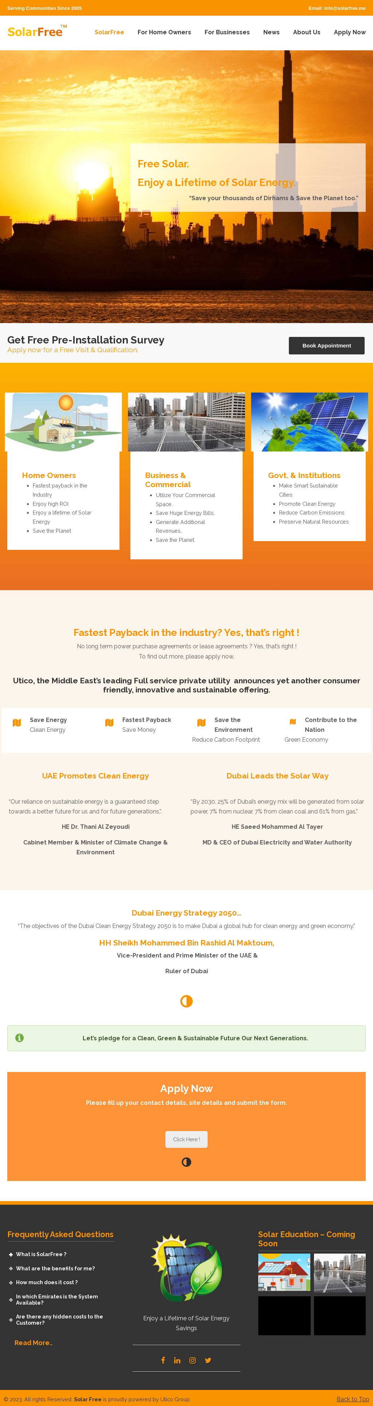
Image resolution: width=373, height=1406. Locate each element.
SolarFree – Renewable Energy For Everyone (37, 31)
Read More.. (33, 1343)
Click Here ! (186, 1139)
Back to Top (353, 1399)
